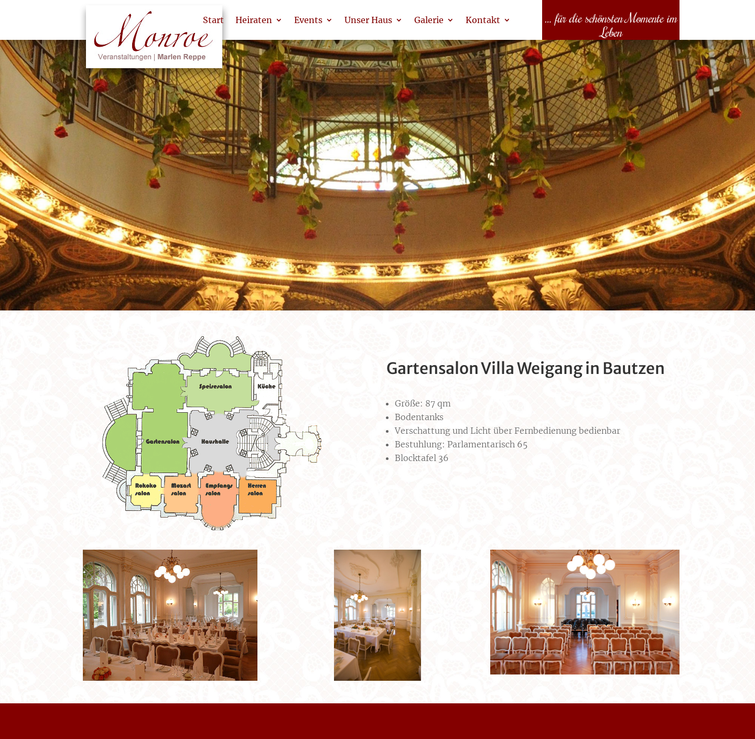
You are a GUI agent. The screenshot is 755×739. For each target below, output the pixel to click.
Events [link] (308, 20)
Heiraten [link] (253, 20)
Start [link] (213, 20)
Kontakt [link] (483, 20)
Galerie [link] (429, 20)
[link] (154, 42)
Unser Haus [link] (368, 20)
